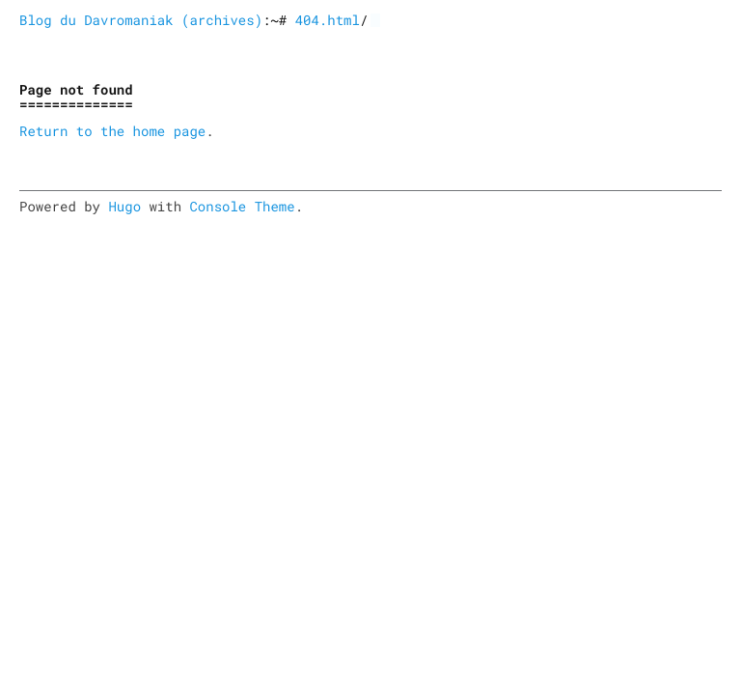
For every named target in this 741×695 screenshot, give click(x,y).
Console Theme (241, 206)
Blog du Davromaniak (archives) (140, 20)
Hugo (124, 206)
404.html (327, 20)
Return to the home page (112, 131)
